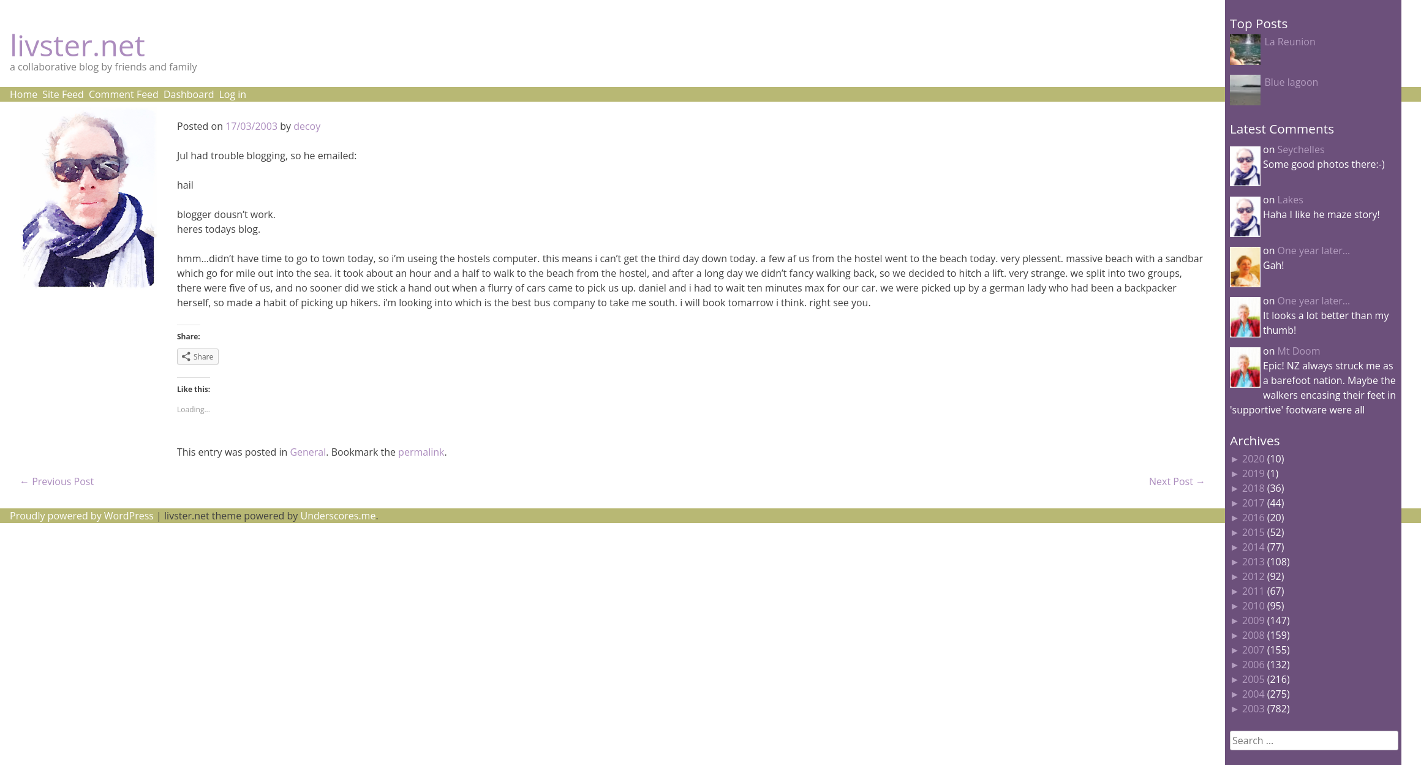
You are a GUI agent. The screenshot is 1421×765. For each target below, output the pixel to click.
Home (23, 94)
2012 (1253, 576)
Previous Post (57, 481)
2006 (1253, 664)
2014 (1253, 547)
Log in (232, 94)
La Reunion (1289, 41)
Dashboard (189, 94)
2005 (1253, 679)
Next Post (1177, 481)
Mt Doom (1299, 351)
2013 (1253, 561)
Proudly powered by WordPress (82, 515)
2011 (1253, 591)
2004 (1253, 694)
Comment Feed (124, 94)
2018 (1253, 488)
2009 (1253, 620)
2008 (1253, 635)
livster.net (77, 45)
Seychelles (1301, 149)
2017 (1253, 503)
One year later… (1314, 250)
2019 (1253, 473)
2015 (1253, 532)
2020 (1253, 458)
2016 (1253, 517)
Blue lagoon (1291, 82)
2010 (1253, 605)
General (308, 452)
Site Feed (63, 94)
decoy (306, 126)
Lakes (1290, 199)
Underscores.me (338, 515)
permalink (421, 452)
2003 (1253, 708)
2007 (1253, 650)
